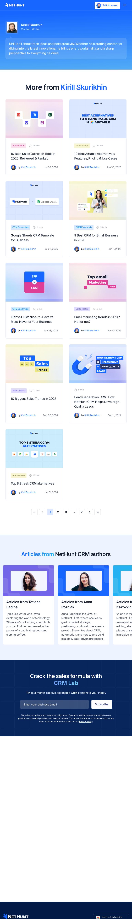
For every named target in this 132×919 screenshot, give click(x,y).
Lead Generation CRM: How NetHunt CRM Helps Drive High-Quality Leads (97, 402)
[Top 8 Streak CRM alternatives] (34, 448)
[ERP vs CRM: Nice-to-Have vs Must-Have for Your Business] (34, 282)
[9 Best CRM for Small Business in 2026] (98, 200)
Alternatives (82, 146)
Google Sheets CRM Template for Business (32, 238)
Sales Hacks (82, 309)
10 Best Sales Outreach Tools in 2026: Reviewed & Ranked (33, 156)
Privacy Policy (85, 721)
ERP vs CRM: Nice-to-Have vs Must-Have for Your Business (32, 320)
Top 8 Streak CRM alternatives (32, 483)
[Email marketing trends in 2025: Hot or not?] (98, 282)
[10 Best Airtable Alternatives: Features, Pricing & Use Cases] (98, 118)
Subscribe (101, 704)
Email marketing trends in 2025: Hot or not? (97, 320)
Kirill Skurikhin (28, 167)
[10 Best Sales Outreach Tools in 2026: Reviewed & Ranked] (34, 118)
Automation (18, 146)
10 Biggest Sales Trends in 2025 (34, 399)
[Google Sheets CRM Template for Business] (34, 200)
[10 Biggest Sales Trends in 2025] (34, 363)
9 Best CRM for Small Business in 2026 (96, 238)
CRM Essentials (20, 227)
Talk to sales (106, 5)
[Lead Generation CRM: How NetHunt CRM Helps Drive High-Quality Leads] (98, 363)
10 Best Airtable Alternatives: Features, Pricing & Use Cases (95, 156)
